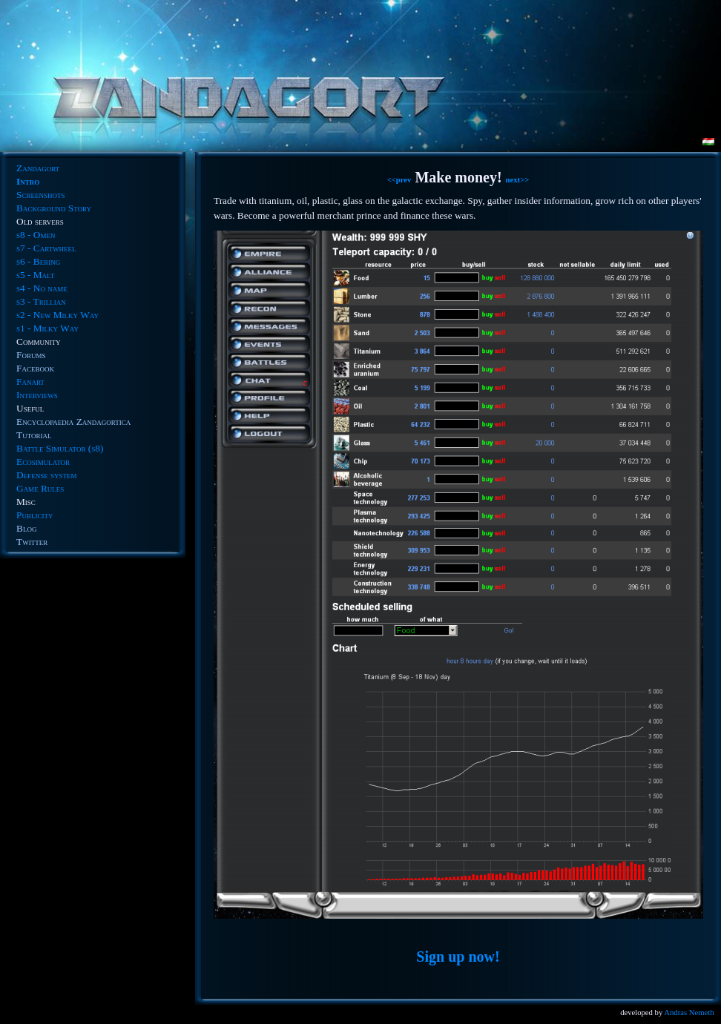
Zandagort (37, 168)
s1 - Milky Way (47, 328)
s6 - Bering (38, 261)
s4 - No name (42, 288)
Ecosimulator (43, 461)
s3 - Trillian (41, 301)
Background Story (53, 208)
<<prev (399, 180)
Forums (30, 354)
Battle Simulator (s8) (59, 448)
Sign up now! (457, 956)
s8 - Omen (35, 234)
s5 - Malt (35, 274)
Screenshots (40, 194)
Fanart (30, 381)
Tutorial (33, 434)
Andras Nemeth (689, 1012)
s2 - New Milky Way (57, 314)
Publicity (34, 515)
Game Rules (40, 488)
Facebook (35, 368)
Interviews (37, 394)
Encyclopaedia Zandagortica (73, 421)
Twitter (31, 541)
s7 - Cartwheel (46, 248)
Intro (27, 181)
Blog (26, 528)
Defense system (46, 474)
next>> (518, 180)
